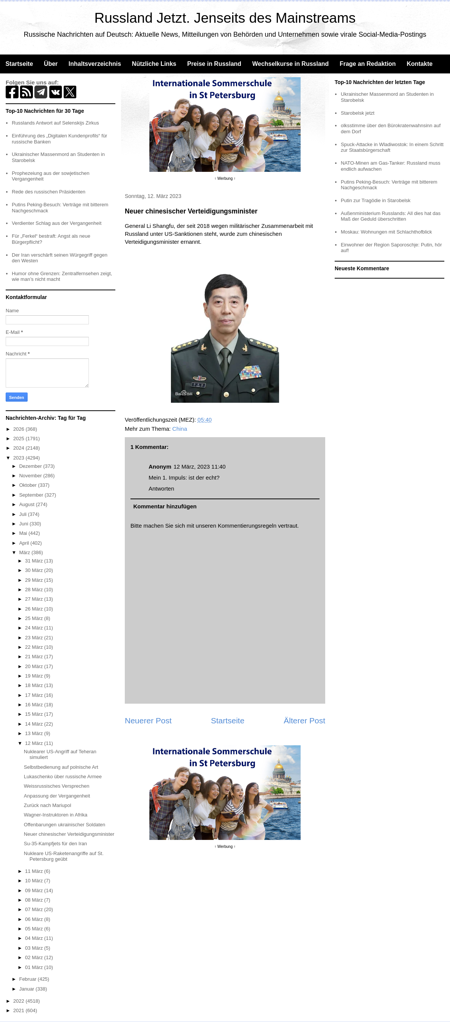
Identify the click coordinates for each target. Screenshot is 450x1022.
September (32, 495)
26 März (34, 609)
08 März (34, 900)
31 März (34, 561)
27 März (34, 599)
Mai (24, 533)
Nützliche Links (154, 64)
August (27, 504)
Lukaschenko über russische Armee (63, 776)
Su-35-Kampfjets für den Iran (55, 843)
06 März (34, 919)
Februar (28, 979)
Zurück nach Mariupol (47, 805)
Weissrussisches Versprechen (56, 786)
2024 (19, 448)
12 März (34, 743)
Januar (27, 989)
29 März (34, 580)
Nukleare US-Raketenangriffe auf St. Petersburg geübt (64, 856)
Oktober (28, 485)
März (25, 552)
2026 (19, 429)
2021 (19, 1010)
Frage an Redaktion (368, 64)
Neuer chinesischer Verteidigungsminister (69, 834)
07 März (34, 909)
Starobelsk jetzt (357, 113)
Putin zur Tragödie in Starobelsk (375, 200)
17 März (34, 695)
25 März (34, 618)
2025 (19, 438)
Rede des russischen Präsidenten (48, 192)
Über (50, 64)
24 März (34, 628)
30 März (34, 570)
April (25, 543)
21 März (34, 656)
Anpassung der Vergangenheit (57, 796)
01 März (34, 967)
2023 (19, 458)
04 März (34, 938)
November (31, 475)
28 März (34, 589)
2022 (19, 1001)
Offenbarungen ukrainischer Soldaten (64, 824)
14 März (34, 724)
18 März (34, 685)
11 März (34, 871)
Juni (24, 524)
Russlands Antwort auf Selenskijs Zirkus (55, 123)
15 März (34, 714)
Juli (23, 514)
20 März (34, 666)
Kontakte (419, 64)
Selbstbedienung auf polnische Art (61, 767)
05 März (34, 929)
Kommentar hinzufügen (165, 506)
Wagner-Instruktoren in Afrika (55, 815)
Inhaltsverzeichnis (94, 64)
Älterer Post (304, 720)
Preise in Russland (214, 64)
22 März (34, 647)
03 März (34, 948)
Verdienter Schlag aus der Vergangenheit (56, 223)
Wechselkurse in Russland (290, 64)
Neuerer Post (148, 720)
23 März (34, 637)
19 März (34, 676)
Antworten (161, 488)
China (179, 428)
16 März (34, 704)
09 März (34, 890)
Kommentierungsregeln (247, 525)
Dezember (31, 466)
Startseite (19, 64)
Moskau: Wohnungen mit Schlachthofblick (386, 232)
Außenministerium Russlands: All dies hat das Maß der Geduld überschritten (391, 216)
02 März (34, 957)
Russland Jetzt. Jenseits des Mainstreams (225, 18)
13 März (34, 733)
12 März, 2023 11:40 (200, 466)
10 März (34, 880)
